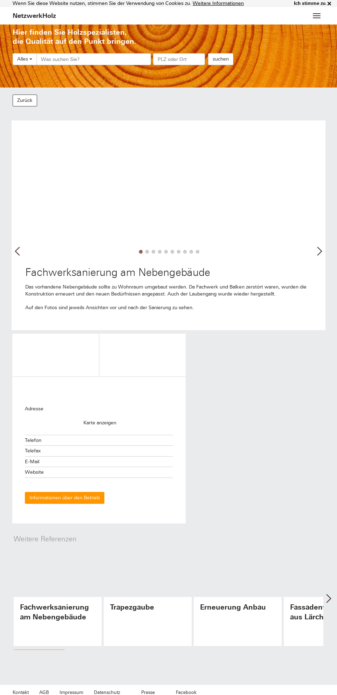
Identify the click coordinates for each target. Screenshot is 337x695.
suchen (221, 59)
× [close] (329, 3)
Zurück (25, 100)
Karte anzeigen (99, 423)
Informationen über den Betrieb (64, 498)
